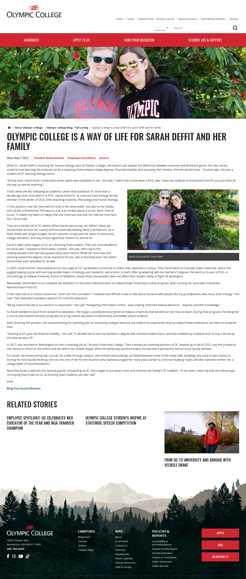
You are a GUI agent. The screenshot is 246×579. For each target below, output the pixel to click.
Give (220, 540)
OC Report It (220, 553)
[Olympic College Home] (33, 524)
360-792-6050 (15, 542)
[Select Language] (124, 16)
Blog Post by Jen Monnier (24, 381)
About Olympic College (29, 120)
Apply (220, 527)
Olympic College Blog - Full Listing (67, 120)
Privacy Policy (150, 574)
